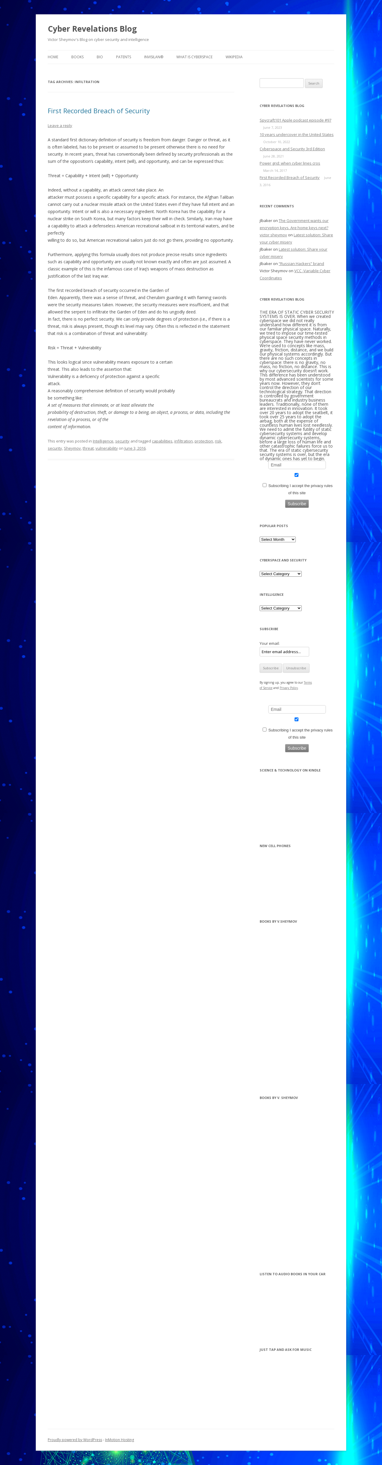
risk (218, 441)
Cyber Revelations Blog (92, 28)
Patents (123, 56)
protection (204, 441)
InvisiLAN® (153, 56)
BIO (100, 56)
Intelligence (103, 441)
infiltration (183, 441)
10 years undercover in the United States (297, 134)
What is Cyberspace (194, 56)
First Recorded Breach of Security (99, 110)
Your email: (270, 643)
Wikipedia (234, 56)
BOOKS (77, 56)
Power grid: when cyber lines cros (290, 163)
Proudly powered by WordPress (75, 1439)
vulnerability (107, 448)
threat (88, 448)
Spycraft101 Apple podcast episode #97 (295, 120)
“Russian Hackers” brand (301, 263)
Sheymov (72, 448)
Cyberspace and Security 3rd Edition (292, 148)
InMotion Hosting (119, 1439)
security (122, 441)
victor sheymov (273, 235)
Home (53, 56)
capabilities (162, 441)
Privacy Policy (289, 688)
